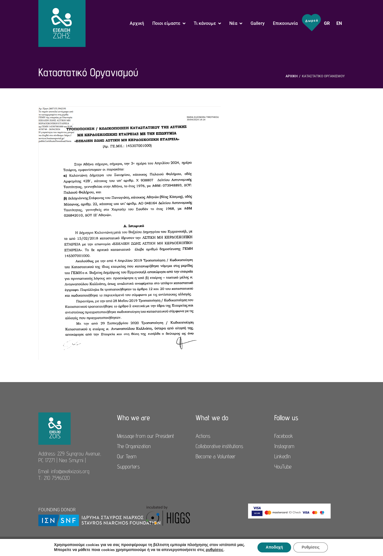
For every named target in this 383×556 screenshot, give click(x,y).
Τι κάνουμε (205, 23)
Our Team (126, 456)
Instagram (284, 446)
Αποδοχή (274, 547)
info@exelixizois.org (70, 471)
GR (327, 23)
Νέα (233, 23)
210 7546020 (57, 478)
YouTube (282, 466)
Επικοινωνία (285, 23)
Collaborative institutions (219, 446)
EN (339, 23)
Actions (203, 436)
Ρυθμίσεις (311, 547)
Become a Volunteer (216, 456)
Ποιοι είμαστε (166, 23)
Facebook (283, 436)
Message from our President (145, 436)
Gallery (258, 23)
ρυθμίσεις (215, 549)
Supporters (128, 466)
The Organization (134, 446)
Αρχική (137, 23)
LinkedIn (282, 456)
